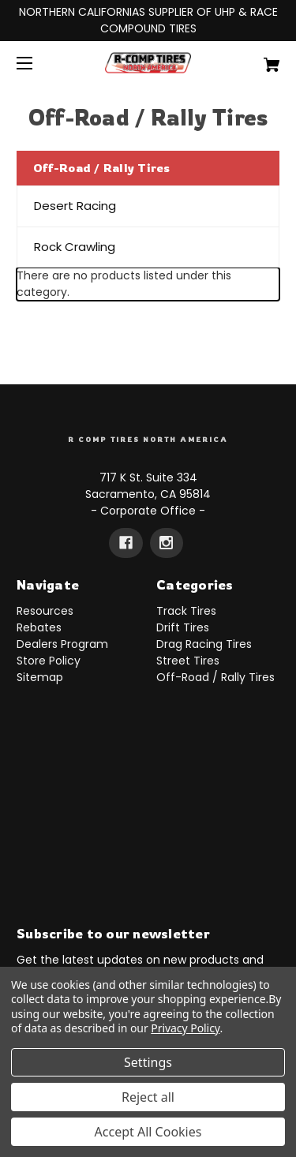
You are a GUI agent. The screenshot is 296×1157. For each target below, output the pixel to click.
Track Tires (186, 611)
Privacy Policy (185, 1027)
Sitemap (40, 677)
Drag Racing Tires (204, 644)
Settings (148, 1062)
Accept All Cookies (148, 1131)
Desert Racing (75, 205)
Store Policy (49, 660)
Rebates (39, 627)
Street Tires (187, 660)
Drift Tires (182, 627)
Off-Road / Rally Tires (215, 677)
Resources (45, 611)
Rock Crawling (74, 246)
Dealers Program (62, 644)
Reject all (148, 1097)
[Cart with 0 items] (253, 59)
